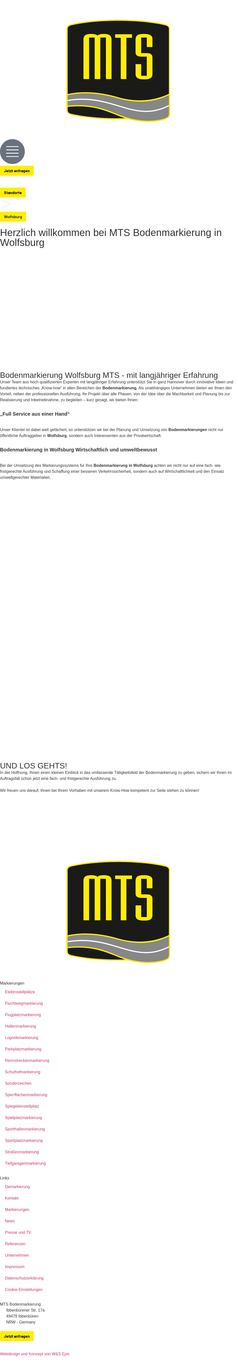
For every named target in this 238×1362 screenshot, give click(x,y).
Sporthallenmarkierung (25, 1129)
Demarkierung (17, 1187)
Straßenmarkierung (22, 1152)
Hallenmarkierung (20, 1026)
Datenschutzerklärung (24, 1278)
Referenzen (15, 1244)
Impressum (15, 1267)
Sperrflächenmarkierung (26, 1095)
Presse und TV (18, 1232)
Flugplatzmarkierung (23, 1015)
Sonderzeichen (18, 1083)
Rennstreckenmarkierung (27, 1060)
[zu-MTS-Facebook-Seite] (225, 1343)
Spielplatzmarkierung (23, 1118)
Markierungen (17, 1209)
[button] (13, 217)
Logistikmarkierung (21, 1038)
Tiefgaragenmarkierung (25, 1163)
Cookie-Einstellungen (23, 1289)
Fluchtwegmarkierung (24, 1003)
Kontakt (11, 1198)
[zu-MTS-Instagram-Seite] (235, 1343)
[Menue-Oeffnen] (12, 151)
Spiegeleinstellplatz (22, 1106)
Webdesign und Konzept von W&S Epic (35, 1354)
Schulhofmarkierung (22, 1072)
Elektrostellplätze (20, 992)
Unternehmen (17, 1255)
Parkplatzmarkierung (23, 1049)
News (10, 1221)
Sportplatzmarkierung (24, 1140)
